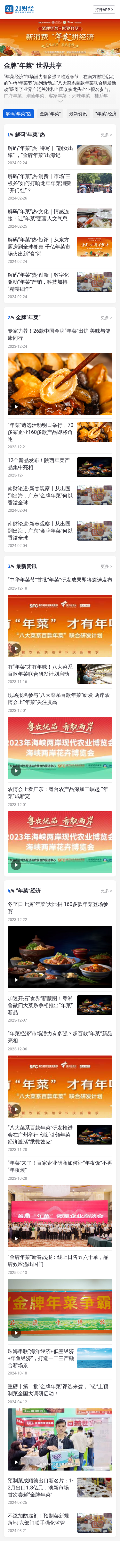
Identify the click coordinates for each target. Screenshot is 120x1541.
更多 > (106, 134)
